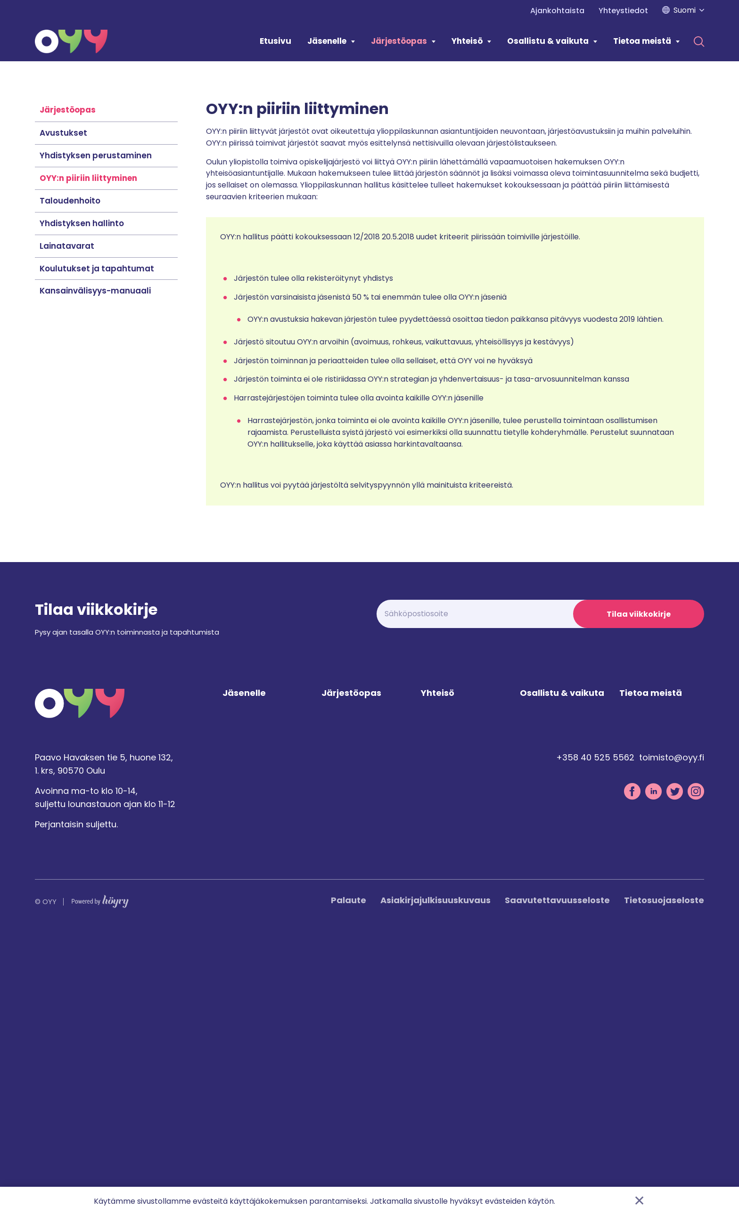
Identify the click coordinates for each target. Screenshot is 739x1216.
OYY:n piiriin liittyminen (88, 460)
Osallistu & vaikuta (548, 41)
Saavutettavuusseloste (557, 1183)
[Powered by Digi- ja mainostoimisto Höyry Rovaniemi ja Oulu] (100, 1182)
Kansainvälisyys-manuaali (95, 573)
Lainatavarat (67, 528)
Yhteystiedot (623, 10)
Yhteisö (467, 41)
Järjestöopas (399, 41)
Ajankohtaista (557, 10)
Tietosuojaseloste (664, 1183)
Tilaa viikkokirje (639, 896)
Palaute (348, 1183)
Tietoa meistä (642, 41)
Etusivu (275, 41)
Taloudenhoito (70, 483)
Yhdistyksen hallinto (82, 506)
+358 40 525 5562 (595, 1040)
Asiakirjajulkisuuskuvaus (435, 1183)
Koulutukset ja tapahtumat (97, 551)
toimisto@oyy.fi (671, 1040)
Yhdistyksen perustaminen (96, 438)
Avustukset (63, 415)
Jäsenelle (326, 41)
